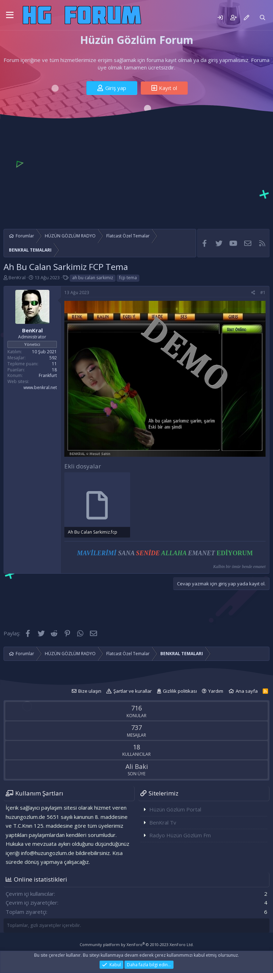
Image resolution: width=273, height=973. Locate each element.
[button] (9, 15)
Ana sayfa (247, 691)
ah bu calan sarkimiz (92, 278)
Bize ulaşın (89, 691)
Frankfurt (48, 375)
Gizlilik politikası (180, 691)
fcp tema (128, 278)
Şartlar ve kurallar (132, 691)
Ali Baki (136, 766)
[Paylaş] (253, 293)
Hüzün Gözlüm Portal (175, 809)
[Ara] (262, 17)
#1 (263, 292)
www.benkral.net (40, 387)
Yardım (215, 691)
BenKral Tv (162, 822)
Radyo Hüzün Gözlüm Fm (180, 835)
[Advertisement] (136, 172)
